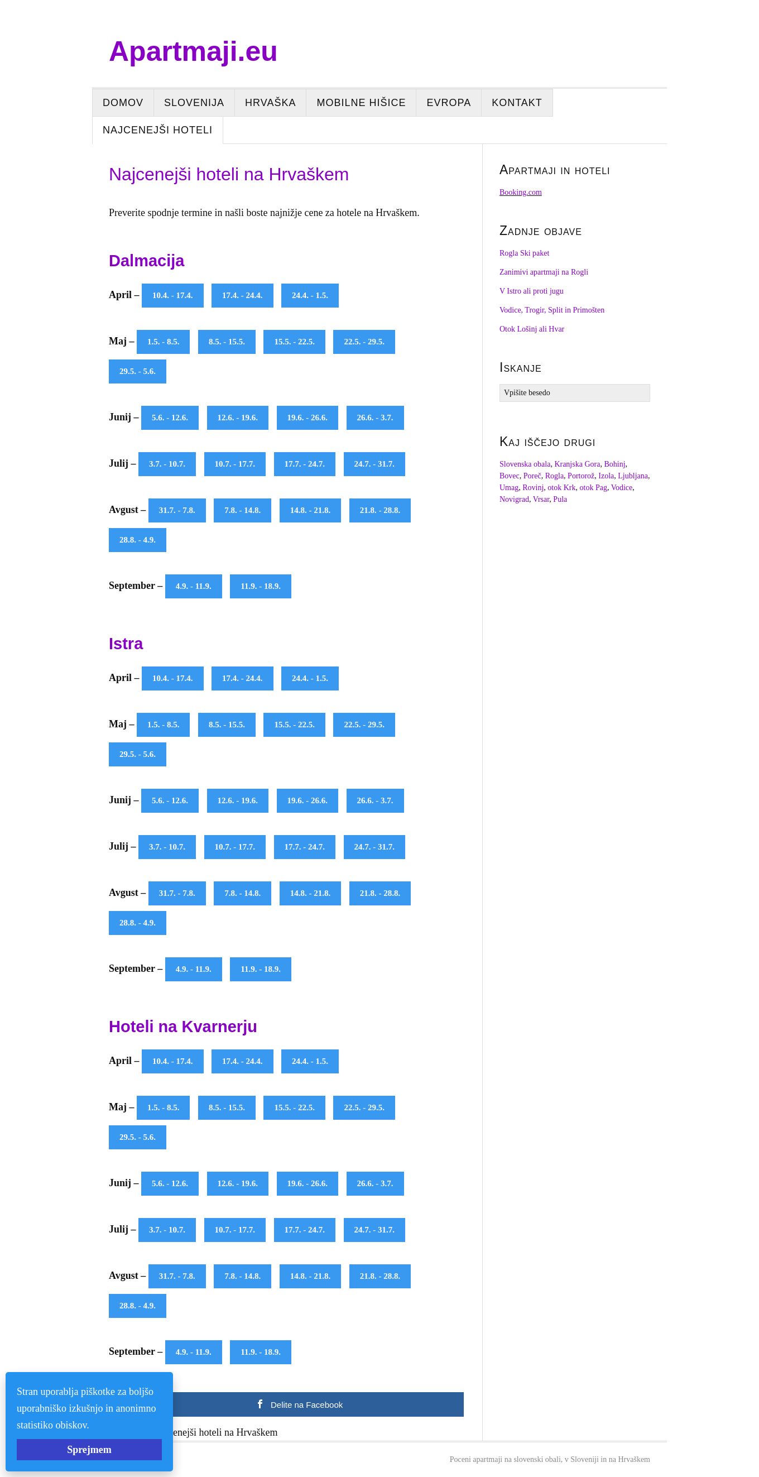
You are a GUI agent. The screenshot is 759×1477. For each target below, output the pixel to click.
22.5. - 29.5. (364, 341)
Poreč (532, 476)
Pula (560, 499)
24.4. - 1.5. (310, 295)
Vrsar (541, 499)
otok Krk (561, 487)
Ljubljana (633, 476)
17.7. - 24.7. (305, 463)
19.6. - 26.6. (307, 417)
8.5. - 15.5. (227, 341)
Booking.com (520, 192)
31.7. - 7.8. (177, 510)
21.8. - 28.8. (380, 510)
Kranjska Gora (577, 464)
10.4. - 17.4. (172, 295)
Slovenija (194, 102)
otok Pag (593, 487)
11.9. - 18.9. (261, 586)
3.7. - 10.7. (167, 463)
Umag (508, 487)
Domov (123, 102)
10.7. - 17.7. (235, 463)
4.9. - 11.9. (194, 586)
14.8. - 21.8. (310, 510)
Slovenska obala (524, 464)
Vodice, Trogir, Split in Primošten (551, 310)
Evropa (448, 102)
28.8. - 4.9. (137, 539)
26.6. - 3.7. (375, 417)
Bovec (509, 476)
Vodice (622, 487)
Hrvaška (270, 102)
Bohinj (614, 464)
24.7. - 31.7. (374, 463)
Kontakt (517, 102)
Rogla (554, 476)
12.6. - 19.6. (238, 417)
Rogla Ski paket (524, 253)
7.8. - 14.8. (242, 510)
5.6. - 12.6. (170, 417)
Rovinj (533, 487)
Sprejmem (89, 1449)
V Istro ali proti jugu (531, 291)
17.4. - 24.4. (242, 295)
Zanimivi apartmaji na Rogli (543, 272)
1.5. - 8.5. (163, 341)
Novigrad (514, 499)
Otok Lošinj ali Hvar (531, 329)
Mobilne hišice (361, 102)
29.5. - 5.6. (137, 371)
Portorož (581, 476)
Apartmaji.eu (193, 51)
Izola (606, 476)
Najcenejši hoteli (158, 130)
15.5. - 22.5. (294, 341)
